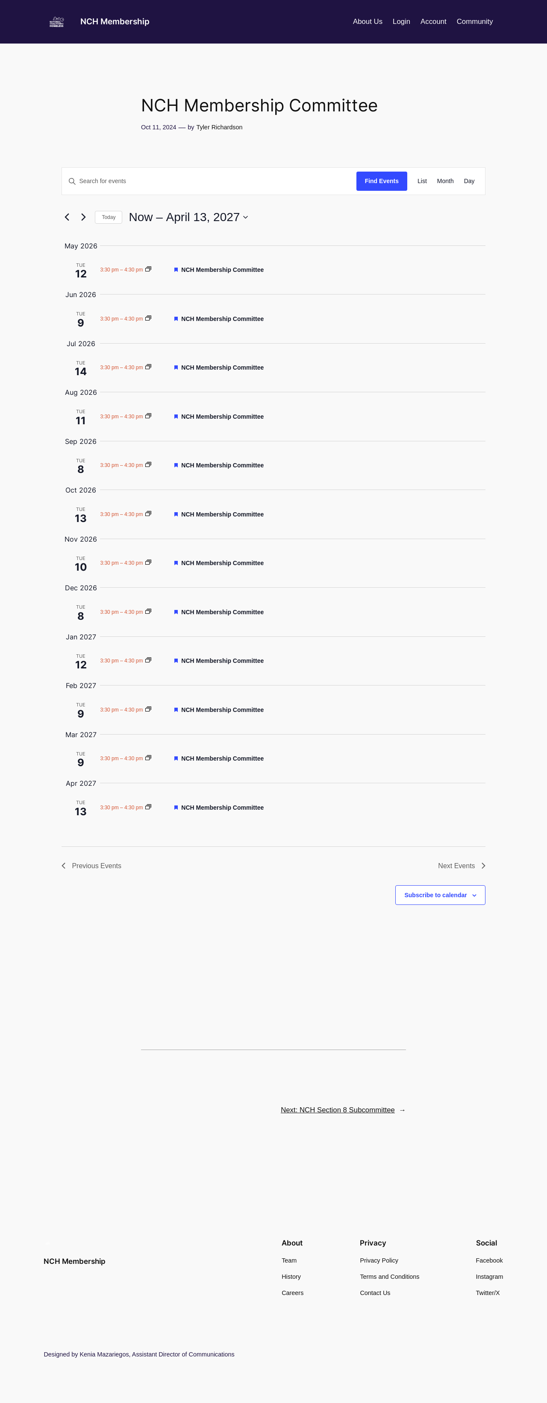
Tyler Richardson (219, 127)
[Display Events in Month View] (445, 181)
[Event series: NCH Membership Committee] (148, 270)
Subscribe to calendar (435, 895)
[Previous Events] (67, 217)
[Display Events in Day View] (469, 181)
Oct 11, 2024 (158, 127)
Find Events (382, 181)
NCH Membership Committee (222, 269)
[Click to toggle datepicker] (188, 217)
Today (108, 217)
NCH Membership (115, 21)
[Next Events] (83, 217)
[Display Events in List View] (422, 181)
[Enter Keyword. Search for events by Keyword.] (209, 181)
